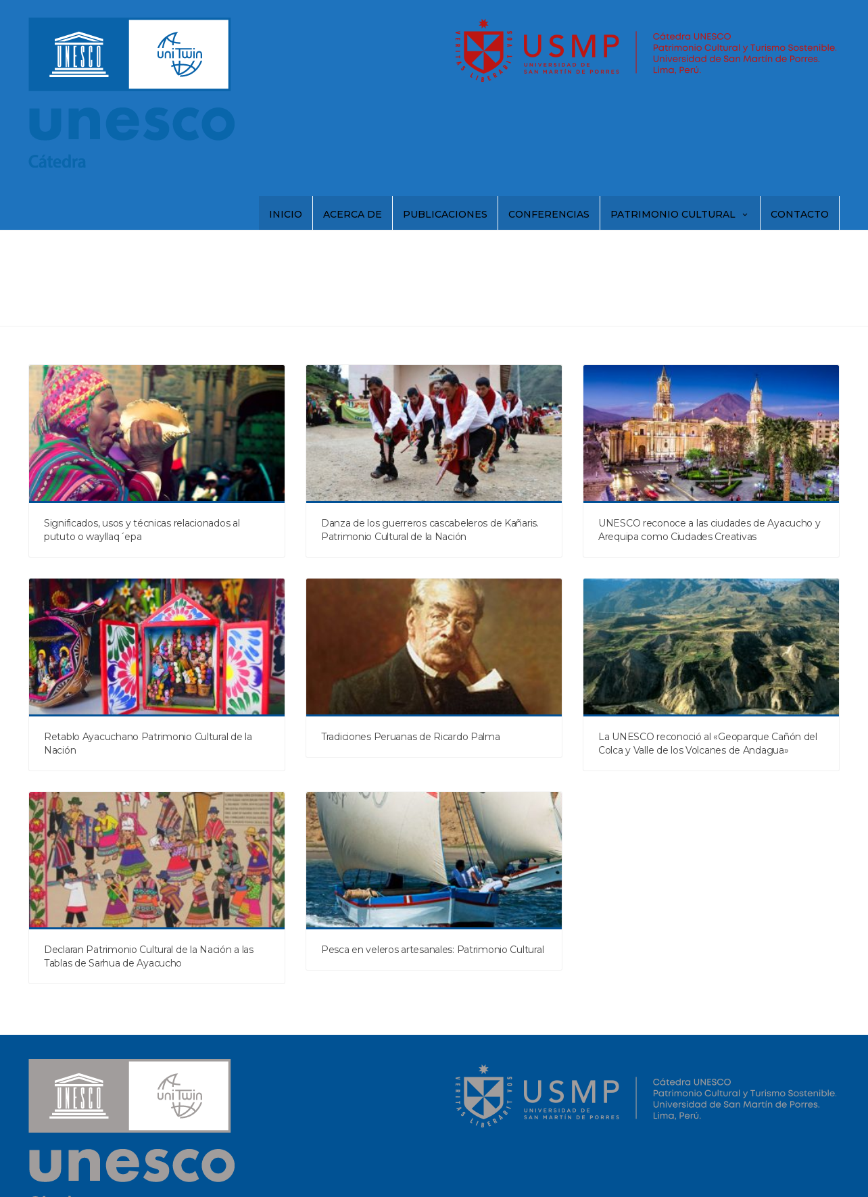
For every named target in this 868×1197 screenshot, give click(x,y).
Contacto (800, 214)
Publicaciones (445, 214)
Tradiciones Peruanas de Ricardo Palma (410, 737)
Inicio (285, 214)
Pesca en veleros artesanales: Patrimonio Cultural (432, 950)
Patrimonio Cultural (680, 214)
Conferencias (548, 214)
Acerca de (352, 214)
